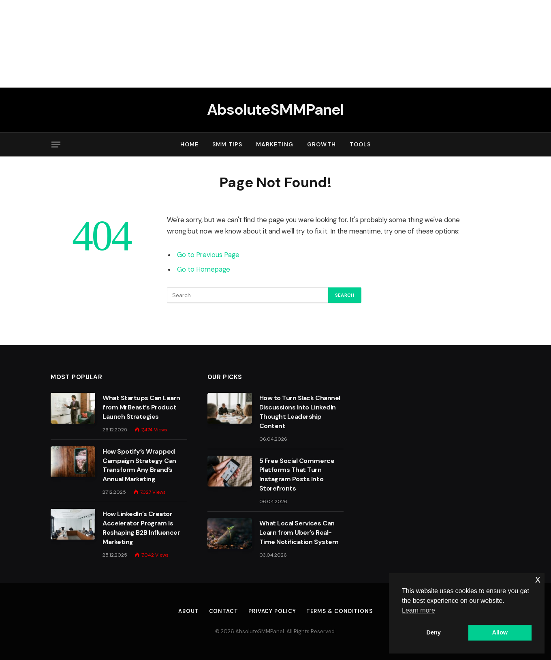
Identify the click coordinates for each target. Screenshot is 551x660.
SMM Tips (227, 144)
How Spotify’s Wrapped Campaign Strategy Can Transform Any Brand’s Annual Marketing (139, 465)
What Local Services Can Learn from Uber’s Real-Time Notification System (298, 532)
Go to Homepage (203, 269)
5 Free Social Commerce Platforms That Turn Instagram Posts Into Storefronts (296, 474)
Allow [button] (500, 632)
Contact (223, 611)
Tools (360, 144)
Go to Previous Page (208, 255)
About (188, 611)
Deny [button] (434, 632)
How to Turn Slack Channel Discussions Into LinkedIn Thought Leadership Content (299, 412)
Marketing (274, 144)
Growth (321, 144)
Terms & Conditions (339, 611)
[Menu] (55, 144)
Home (189, 144)
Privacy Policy (272, 611)
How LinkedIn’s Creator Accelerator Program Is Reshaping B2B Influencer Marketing (141, 528)
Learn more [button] (418, 610)
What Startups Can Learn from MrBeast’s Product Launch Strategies (141, 407)
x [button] (537, 579)
